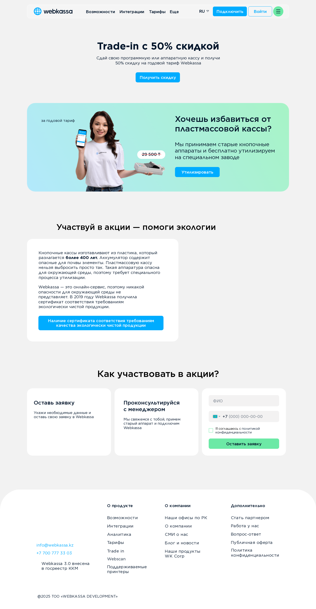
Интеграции (131, 11)
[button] (278, 11)
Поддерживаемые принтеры (127, 569)
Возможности (100, 11)
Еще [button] (174, 11)
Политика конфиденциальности (255, 553)
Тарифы (157, 11)
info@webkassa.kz (55, 545)
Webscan (116, 558)
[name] (244, 400)
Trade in (115, 551)
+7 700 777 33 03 (54, 552)
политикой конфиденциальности (237, 430)
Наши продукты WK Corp (183, 554)
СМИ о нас (176, 534)
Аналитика (119, 534)
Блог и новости (182, 542)
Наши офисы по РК (186, 517)
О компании (178, 526)
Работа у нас (245, 525)
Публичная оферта (252, 542)
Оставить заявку (244, 443)
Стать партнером (250, 517)
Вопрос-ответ (246, 534)
